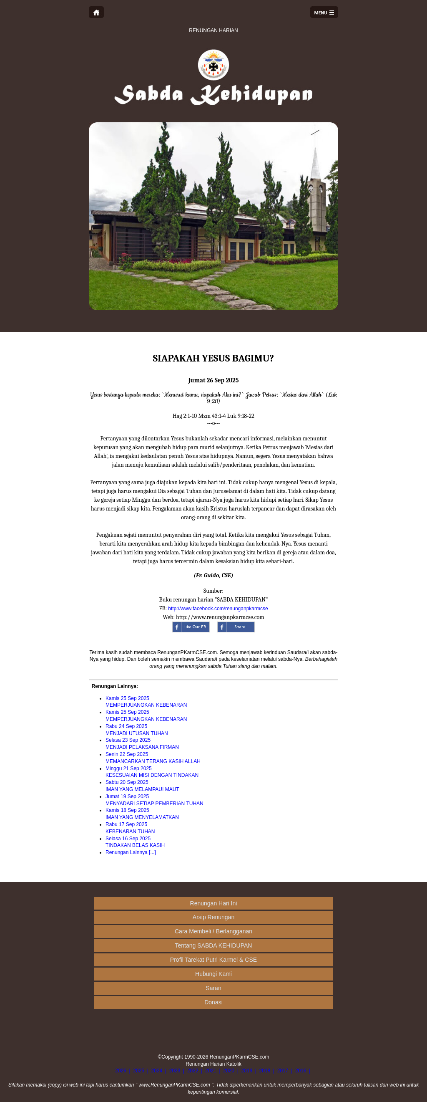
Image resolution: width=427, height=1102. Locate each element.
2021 (210, 1071)
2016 (300, 1071)
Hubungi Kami (213, 974)
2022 (192, 1071)
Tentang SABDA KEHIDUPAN (213, 945)
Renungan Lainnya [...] (130, 852)
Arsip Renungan (213, 917)
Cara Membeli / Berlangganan (213, 931)
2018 (265, 1071)
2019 (246, 1071)
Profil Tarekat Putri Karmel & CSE (213, 959)
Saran (213, 988)
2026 (120, 1071)
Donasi (213, 1002)
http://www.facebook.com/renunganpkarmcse (218, 609)
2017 (283, 1071)
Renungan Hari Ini (213, 903)
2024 (157, 1071)
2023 (175, 1071)
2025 (138, 1071)
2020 (228, 1071)
